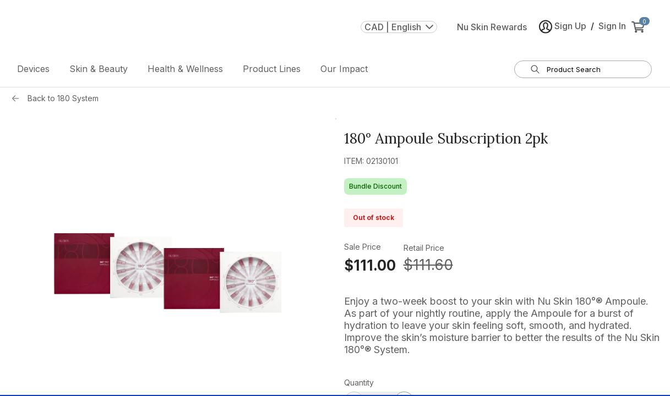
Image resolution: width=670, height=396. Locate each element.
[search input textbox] (590, 69)
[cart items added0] (640, 27)
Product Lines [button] (272, 68)
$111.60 (428, 264)
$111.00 (370, 265)
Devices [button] (33, 68)
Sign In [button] (612, 25)
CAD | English (398, 26)
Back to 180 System (63, 98)
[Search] (535, 69)
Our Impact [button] (344, 68)
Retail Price (424, 247)
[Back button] (18, 98)
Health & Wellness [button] (185, 68)
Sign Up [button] (562, 27)
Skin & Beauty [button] (98, 68)
